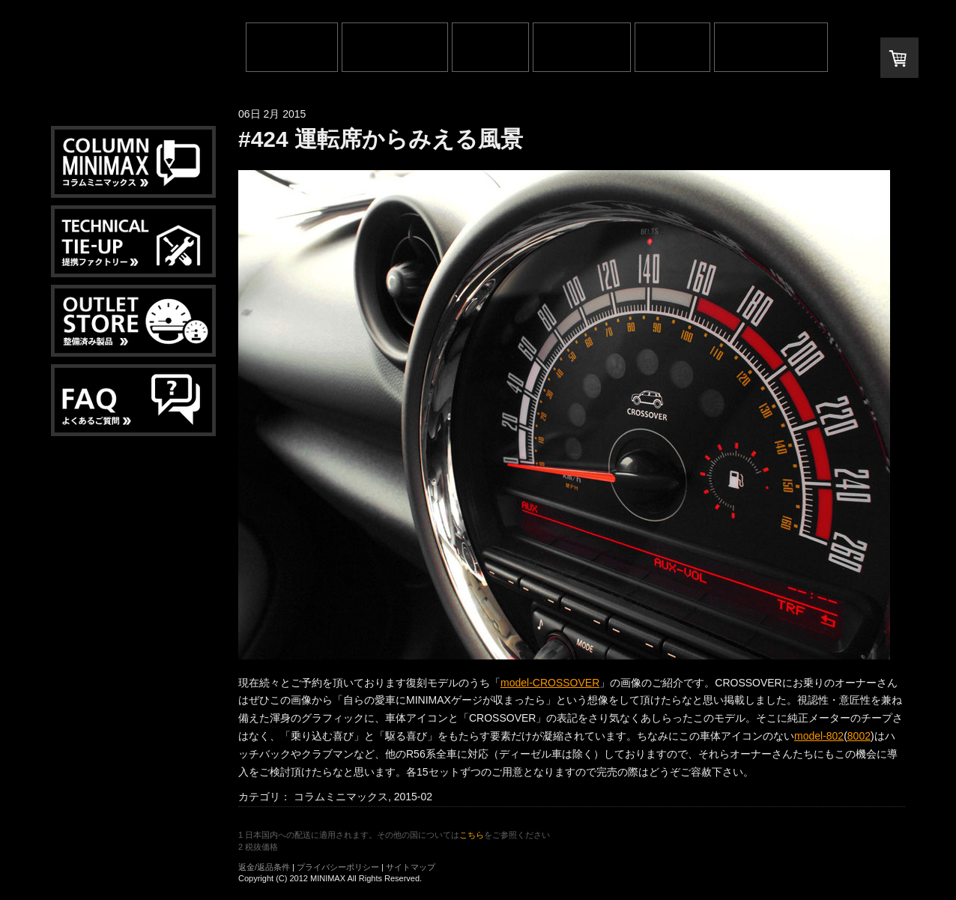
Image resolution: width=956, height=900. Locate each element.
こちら (471, 834)
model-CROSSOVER (549, 683)
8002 (859, 736)
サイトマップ (410, 867)
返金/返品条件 (264, 867)
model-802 (819, 736)
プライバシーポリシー (338, 867)
